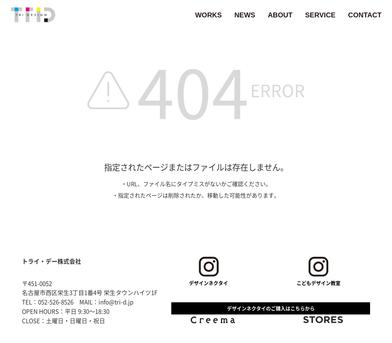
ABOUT (280, 15)
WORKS (208, 15)
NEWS (244, 15)
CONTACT (365, 15)
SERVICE (320, 15)
